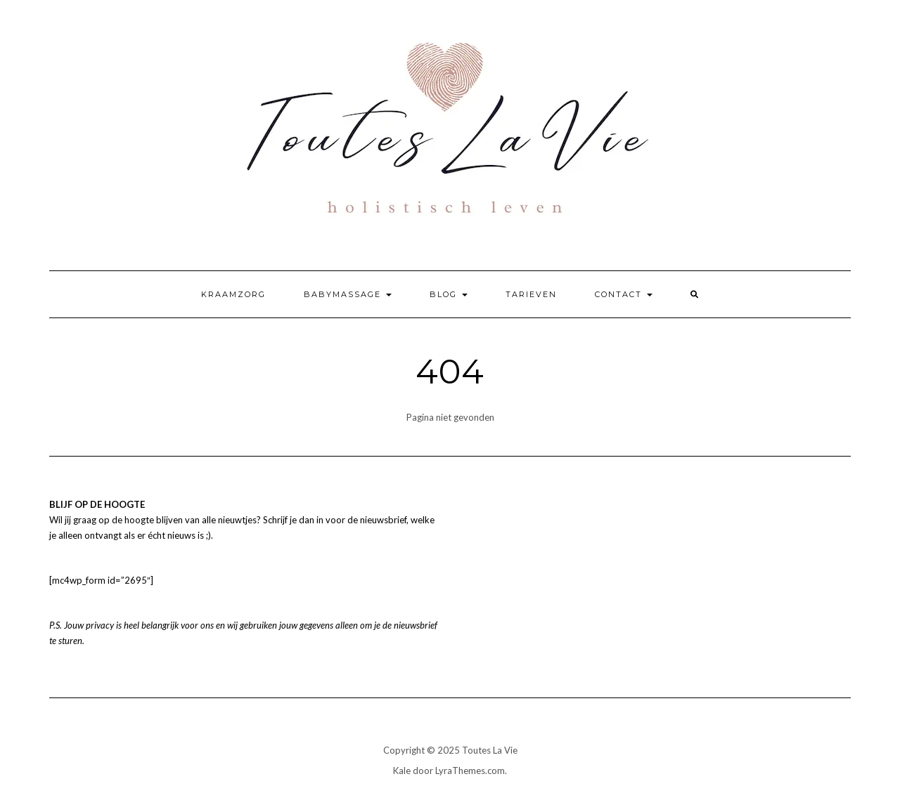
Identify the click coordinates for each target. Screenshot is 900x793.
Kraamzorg (233, 294)
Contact (623, 294)
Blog (449, 294)
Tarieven (531, 294)
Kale (402, 770)
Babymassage (348, 294)
